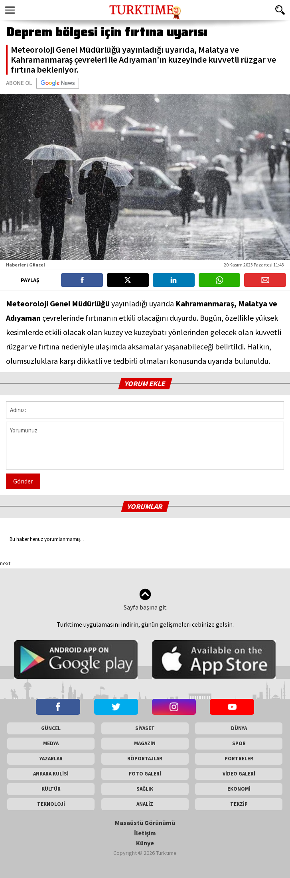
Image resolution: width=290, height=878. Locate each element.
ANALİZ (144, 804)
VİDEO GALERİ (239, 773)
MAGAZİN (145, 743)
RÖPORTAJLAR (144, 758)
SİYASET (145, 728)
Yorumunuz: (145, 446)
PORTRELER (239, 758)
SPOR (239, 743)
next (5, 563)
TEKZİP (239, 804)
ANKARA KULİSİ (51, 773)
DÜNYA (239, 728)
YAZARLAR (51, 758)
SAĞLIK (144, 788)
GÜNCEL (51, 728)
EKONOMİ (239, 788)
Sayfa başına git (145, 599)
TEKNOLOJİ (51, 804)
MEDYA (51, 743)
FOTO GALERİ (145, 773)
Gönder (23, 481)
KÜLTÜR (51, 788)
